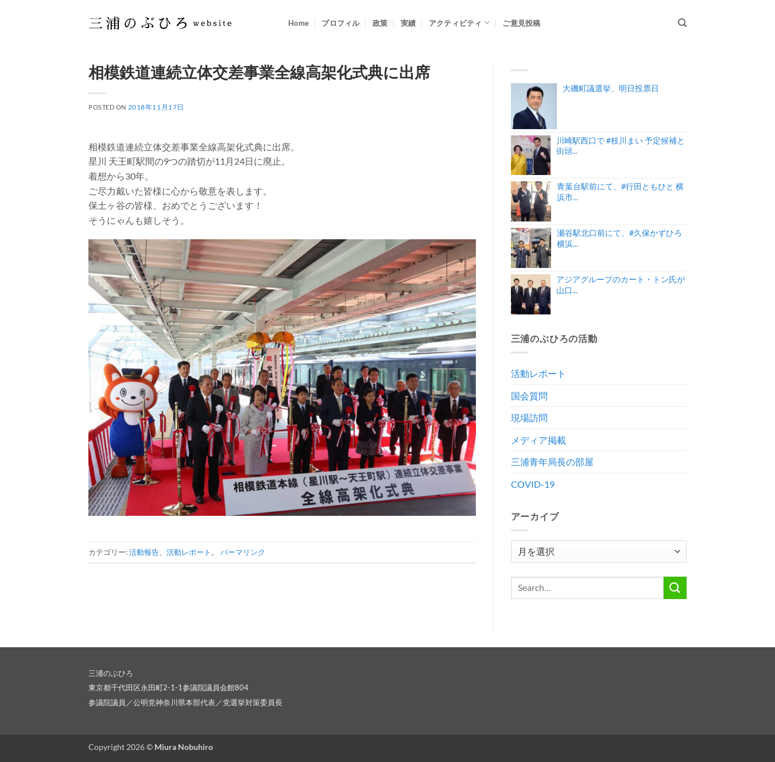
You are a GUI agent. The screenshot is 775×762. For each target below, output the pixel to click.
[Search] (682, 23)
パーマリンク (242, 552)
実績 (408, 23)
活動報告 (144, 552)
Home (298, 23)
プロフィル (340, 23)
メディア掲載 (538, 439)
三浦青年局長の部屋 (552, 461)
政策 (380, 23)
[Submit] (675, 588)
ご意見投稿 (521, 23)
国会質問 (529, 395)
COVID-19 (533, 484)
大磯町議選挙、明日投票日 (611, 88)
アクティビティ (459, 22)
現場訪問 (529, 417)
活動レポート (188, 552)
